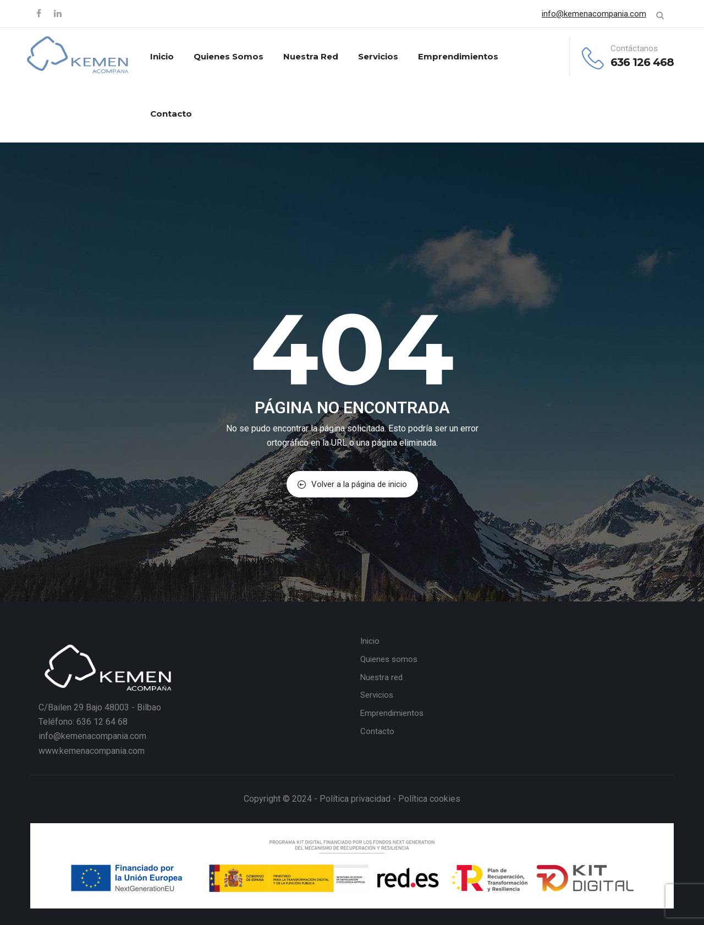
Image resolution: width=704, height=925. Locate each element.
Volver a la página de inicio (352, 484)
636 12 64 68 (102, 721)
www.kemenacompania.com (91, 751)
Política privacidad (355, 798)
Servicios (378, 56)
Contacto (171, 113)
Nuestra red (310, 56)
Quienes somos (228, 56)
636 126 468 (642, 62)
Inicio (162, 56)
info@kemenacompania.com (594, 14)
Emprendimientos (458, 56)
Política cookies (429, 798)
